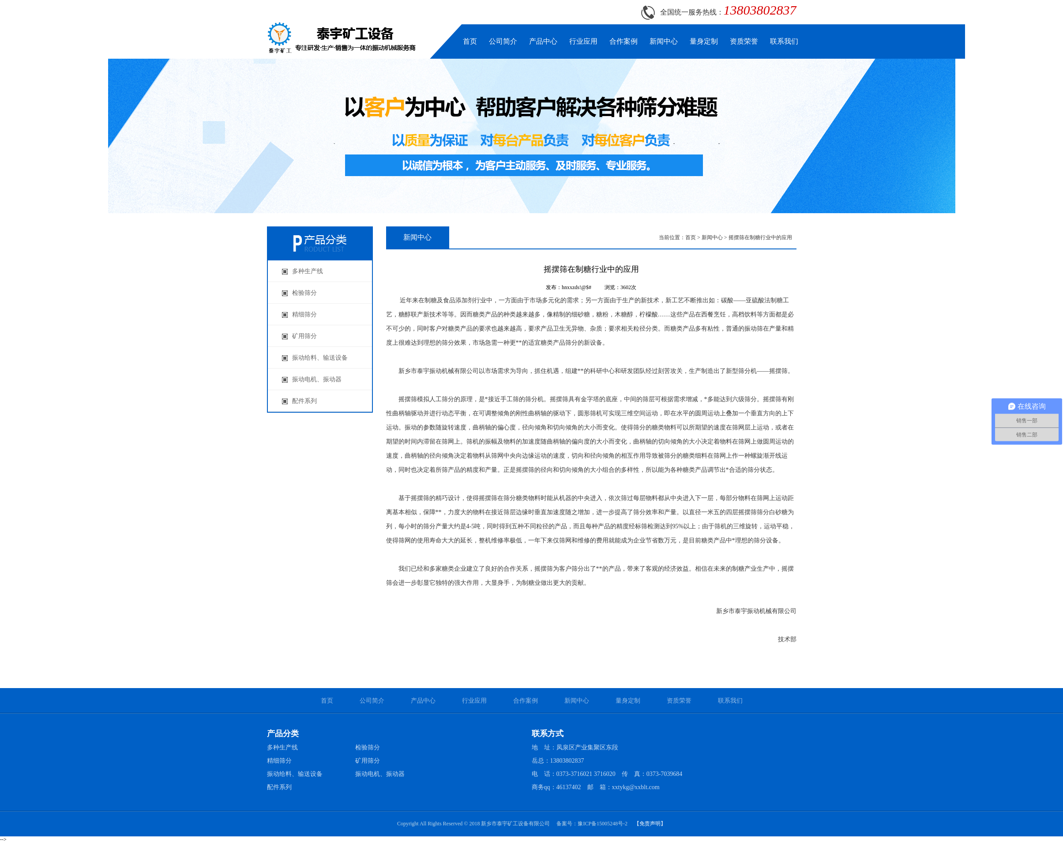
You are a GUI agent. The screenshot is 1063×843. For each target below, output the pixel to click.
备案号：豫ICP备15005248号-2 (591, 823)
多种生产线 (282, 747)
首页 (470, 41)
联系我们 (784, 41)
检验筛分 (367, 747)
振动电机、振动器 (380, 774)
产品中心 (543, 41)
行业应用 (583, 41)
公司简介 (503, 41)
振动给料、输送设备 (295, 774)
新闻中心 (664, 41)
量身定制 (704, 41)
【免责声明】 (650, 823)
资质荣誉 (744, 41)
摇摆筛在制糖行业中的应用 (760, 237)
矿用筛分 (367, 760)
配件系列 (279, 787)
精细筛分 (279, 760)
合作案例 (623, 41)
